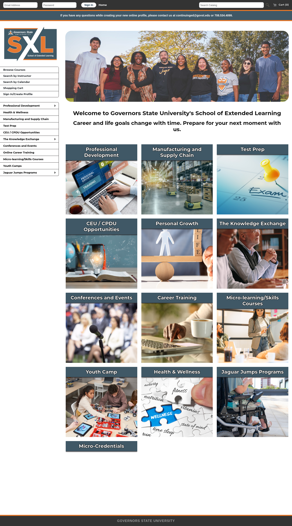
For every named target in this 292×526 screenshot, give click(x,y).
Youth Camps (29, 165)
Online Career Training (29, 152)
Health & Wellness (29, 112)
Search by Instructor (17, 75)
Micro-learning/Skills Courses (29, 159)
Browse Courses (14, 69)
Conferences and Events (29, 145)
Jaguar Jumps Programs (29, 172)
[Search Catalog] (231, 5)
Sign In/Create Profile (18, 94)
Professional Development (29, 105)
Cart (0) (280, 5)
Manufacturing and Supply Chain (29, 119)
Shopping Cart (13, 88)
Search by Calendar (16, 82)
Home (103, 4)
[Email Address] (20, 5)
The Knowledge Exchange (29, 139)
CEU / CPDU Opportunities (29, 132)
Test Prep (29, 125)
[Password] (59, 5)
